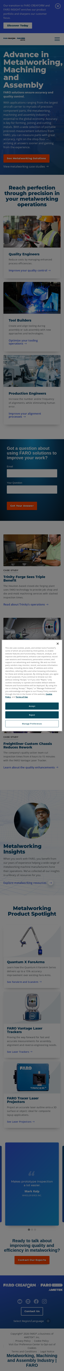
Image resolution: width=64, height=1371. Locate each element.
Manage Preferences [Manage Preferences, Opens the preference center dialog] (32, 723)
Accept (32, 706)
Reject (32, 715)
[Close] (57, 643)
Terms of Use (22, 697)
